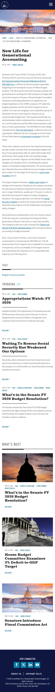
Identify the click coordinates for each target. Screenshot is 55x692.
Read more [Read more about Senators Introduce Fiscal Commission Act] (8, 631)
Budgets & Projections (27, 486)
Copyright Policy (34, 674)
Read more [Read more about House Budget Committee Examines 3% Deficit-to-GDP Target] (8, 573)
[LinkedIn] (30, 665)
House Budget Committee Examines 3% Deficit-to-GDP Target (25, 561)
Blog (16, 486)
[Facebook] (17, 665)
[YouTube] (37, 665)
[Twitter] (23, 665)
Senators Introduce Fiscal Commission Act (26, 623)
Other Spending (41, 486)
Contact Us (16, 674)
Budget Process (10, 488)
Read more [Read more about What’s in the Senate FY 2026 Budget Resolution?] (5, 427)
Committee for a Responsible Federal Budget (4, 4)
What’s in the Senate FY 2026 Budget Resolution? (27, 496)
